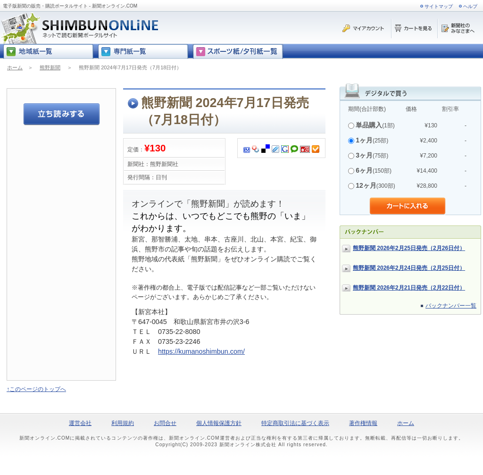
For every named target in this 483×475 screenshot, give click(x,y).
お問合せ (165, 423)
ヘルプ (470, 6)
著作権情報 (363, 423)
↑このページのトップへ (36, 389)
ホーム (15, 67)
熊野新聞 (50, 67)
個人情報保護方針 (219, 423)
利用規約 (122, 423)
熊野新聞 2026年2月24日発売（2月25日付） (409, 268)
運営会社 (80, 423)
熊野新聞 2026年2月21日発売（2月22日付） (409, 287)
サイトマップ (439, 6)
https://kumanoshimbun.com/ (201, 351)
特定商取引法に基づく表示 (295, 423)
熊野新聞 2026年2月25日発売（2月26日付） (409, 248)
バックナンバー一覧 (450, 305)
